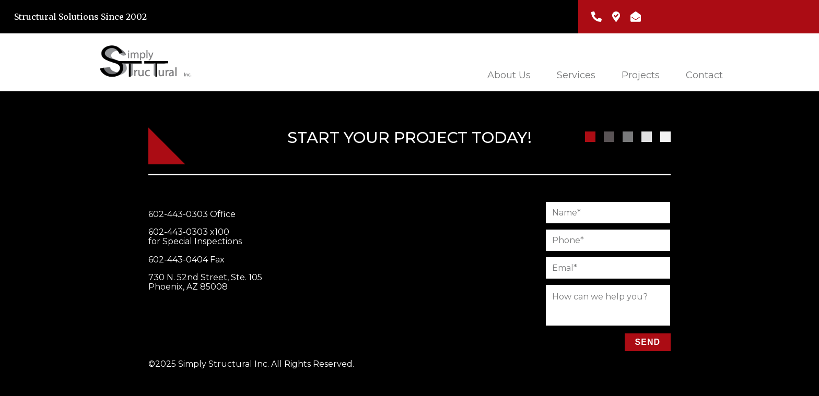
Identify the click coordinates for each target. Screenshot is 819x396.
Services (576, 75)
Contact (704, 75)
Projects (641, 75)
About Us (509, 75)
